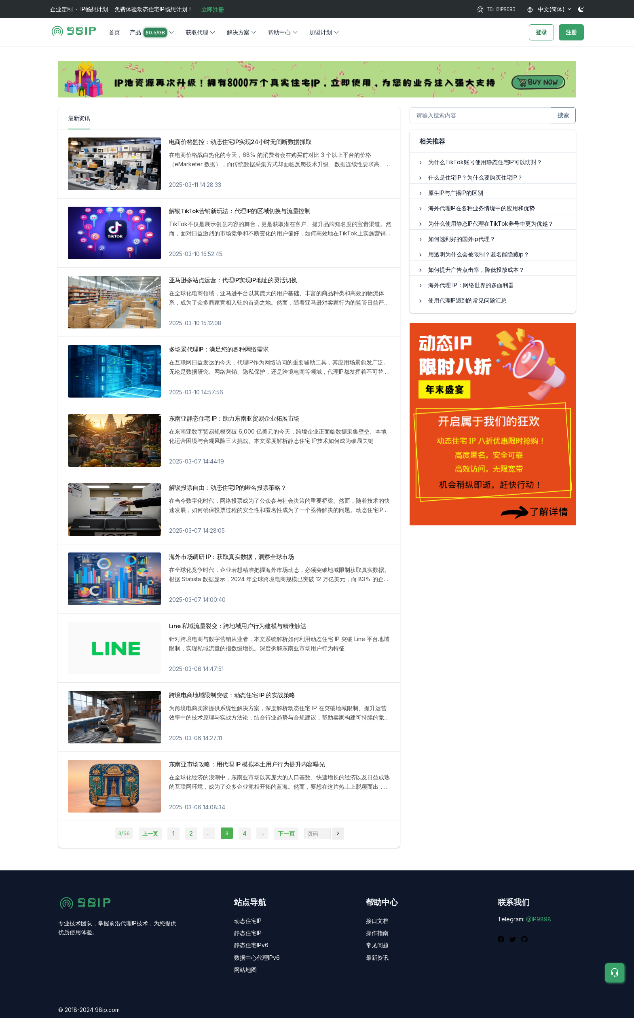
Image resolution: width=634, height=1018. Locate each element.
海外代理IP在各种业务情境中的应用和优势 (481, 208)
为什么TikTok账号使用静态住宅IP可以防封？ (485, 162)
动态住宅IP (248, 920)
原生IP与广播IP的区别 (455, 192)
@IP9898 (538, 919)
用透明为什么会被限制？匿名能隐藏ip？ (478, 254)
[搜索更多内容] (480, 115)
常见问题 (377, 945)
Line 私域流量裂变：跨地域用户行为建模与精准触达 (237, 626)
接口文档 (377, 920)
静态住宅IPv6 (251, 945)
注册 (571, 32)
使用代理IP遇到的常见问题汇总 (467, 300)
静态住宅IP (248, 932)
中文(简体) (546, 9)
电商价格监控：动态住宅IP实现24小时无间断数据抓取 (240, 142)
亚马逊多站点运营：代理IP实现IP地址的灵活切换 (233, 280)
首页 (114, 32)
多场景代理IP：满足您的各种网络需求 (219, 349)
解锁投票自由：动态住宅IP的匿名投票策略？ (228, 487)
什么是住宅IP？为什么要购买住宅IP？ (475, 177)
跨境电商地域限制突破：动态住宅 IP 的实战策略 (232, 695)
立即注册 (212, 9)
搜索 (563, 115)
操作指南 (377, 932)
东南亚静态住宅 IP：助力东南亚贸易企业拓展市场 (234, 418)
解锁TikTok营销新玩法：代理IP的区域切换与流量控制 (240, 211)
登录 (541, 32)
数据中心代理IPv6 (257, 957)
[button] (153, 32)
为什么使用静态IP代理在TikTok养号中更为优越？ (491, 223)
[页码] (338, 834)
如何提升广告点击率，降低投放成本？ (476, 269)
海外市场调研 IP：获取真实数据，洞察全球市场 (231, 557)
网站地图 (245, 969)
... (209, 833)
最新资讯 (377, 957)
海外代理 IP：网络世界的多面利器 (471, 284)
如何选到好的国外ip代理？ (461, 238)
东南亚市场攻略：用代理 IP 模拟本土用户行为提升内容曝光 (247, 764)
